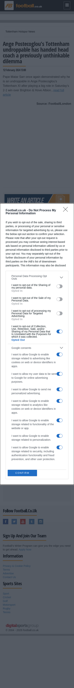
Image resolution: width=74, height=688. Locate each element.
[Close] (66, 210)
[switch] (60, 286)
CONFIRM (22, 473)
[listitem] (37, 277)
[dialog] (37, 344)
